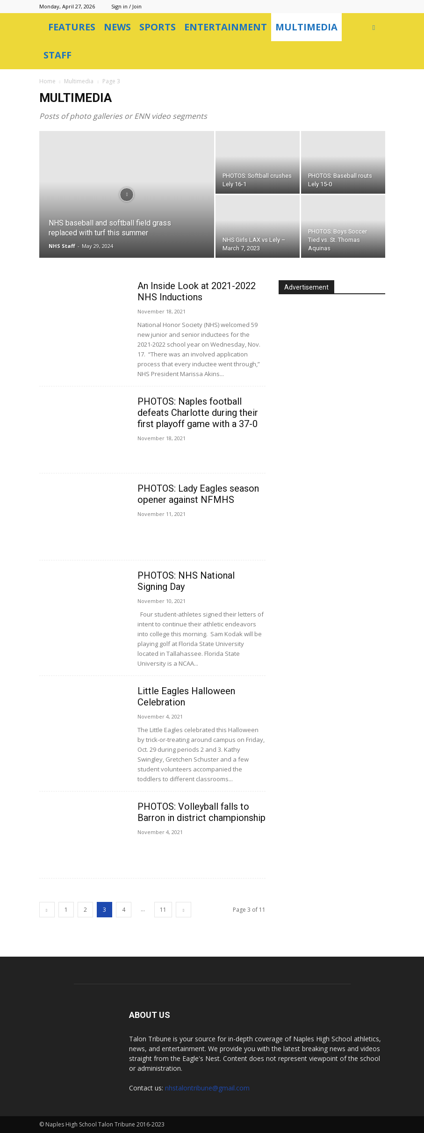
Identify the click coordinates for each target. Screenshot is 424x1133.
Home (47, 81)
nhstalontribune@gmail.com (207, 1087)
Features (71, 27)
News (117, 27)
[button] (374, 27)
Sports (157, 27)
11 (163, 910)
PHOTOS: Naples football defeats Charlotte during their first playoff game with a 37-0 (197, 412)
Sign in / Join (126, 6)
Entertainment (225, 27)
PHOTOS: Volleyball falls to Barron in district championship (201, 812)
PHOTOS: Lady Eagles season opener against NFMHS (198, 494)
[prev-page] (47, 909)
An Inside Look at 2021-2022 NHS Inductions (196, 291)
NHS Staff (62, 245)
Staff (57, 55)
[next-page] (183, 909)
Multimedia (306, 27)
